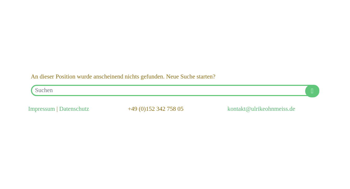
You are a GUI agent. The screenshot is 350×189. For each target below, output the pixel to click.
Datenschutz (74, 109)
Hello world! (51, 43)
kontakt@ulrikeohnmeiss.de (261, 109)
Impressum (41, 109)
